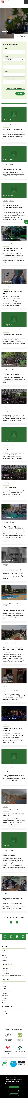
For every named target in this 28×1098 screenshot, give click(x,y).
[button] (15, 88)
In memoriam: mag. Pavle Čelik (12, 570)
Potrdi (20, 93)
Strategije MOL (6, 1013)
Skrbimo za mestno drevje (11, 374)
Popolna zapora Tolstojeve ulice (12, 129)
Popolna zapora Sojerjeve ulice (12, 169)
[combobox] (14, 52)
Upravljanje (5, 970)
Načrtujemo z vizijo (7, 1011)
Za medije (4, 960)
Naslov (6, 71)
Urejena (4, 986)
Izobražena (5, 995)
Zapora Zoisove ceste (9, 412)
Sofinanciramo (5, 973)
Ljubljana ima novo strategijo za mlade (12, 899)
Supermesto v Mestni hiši (10, 691)
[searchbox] (13, 59)
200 (22, 918)
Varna (3, 1003)
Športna (4, 1000)
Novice (3, 950)
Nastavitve (14, 1095)
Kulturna (4, 998)
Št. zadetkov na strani (10, 79)
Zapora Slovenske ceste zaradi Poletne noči (12, 729)
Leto (6, 48)
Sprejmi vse (14, 1087)
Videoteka (4, 953)
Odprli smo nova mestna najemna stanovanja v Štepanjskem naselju (13, 649)
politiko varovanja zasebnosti (13, 1083)
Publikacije (4, 958)
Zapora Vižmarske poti (9, 450)
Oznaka (6, 56)
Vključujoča (5, 993)
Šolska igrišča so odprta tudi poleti (13, 610)
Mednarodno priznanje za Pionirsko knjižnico (13, 292)
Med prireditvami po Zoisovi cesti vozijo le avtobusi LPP (13, 249)
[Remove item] (6, 59)
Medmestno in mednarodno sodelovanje (12, 975)
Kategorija (7, 63)
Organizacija (5, 968)
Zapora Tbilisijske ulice (9, 855)
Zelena (3, 983)
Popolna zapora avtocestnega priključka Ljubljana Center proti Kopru (12, 207)
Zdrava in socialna (6, 991)
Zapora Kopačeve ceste (10, 772)
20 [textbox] (5, 82)
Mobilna (4, 988)
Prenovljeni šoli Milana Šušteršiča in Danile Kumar (13, 814)
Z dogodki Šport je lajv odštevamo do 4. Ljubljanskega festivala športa (13, 528)
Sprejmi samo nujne (14, 1091)
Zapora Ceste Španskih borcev (12, 335)
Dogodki (4, 955)
